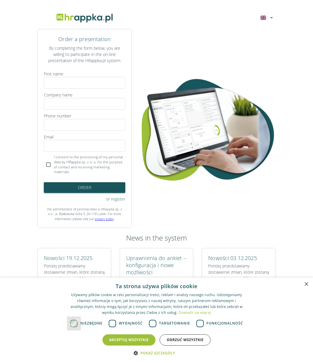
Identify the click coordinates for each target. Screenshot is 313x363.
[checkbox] (84, 165)
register (118, 199)
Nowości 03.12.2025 (232, 258)
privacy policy (104, 219)
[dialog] (156, 320)
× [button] (306, 284)
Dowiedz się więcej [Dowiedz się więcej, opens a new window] (195, 312)
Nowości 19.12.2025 (68, 258)
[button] (156, 353)
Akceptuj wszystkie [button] (129, 339)
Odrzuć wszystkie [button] (185, 339)
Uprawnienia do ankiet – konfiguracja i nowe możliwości (156, 265)
